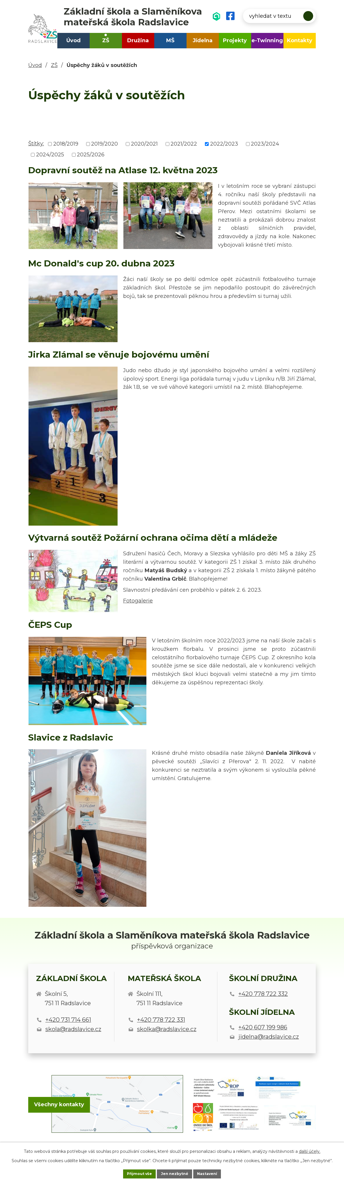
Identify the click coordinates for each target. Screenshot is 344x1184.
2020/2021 (144, 144)
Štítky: (36, 143)
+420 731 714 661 (68, 1019)
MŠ (170, 40)
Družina (138, 40)
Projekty (235, 40)
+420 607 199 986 (262, 1027)
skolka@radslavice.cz (166, 1029)
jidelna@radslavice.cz (268, 1036)
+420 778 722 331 (161, 1019)
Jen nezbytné (174, 1173)
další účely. (309, 1150)
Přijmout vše (132, 1173)
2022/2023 (224, 144)
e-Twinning (267, 40)
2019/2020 (104, 144)
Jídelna (202, 40)
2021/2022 (184, 144)
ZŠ (105, 40)
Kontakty (299, 40)
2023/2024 (265, 144)
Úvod (73, 40)
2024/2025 (50, 154)
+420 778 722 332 (263, 993)
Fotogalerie (138, 601)
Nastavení (214, 1173)
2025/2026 (90, 154)
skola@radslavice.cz (73, 1029)
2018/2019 (65, 144)
